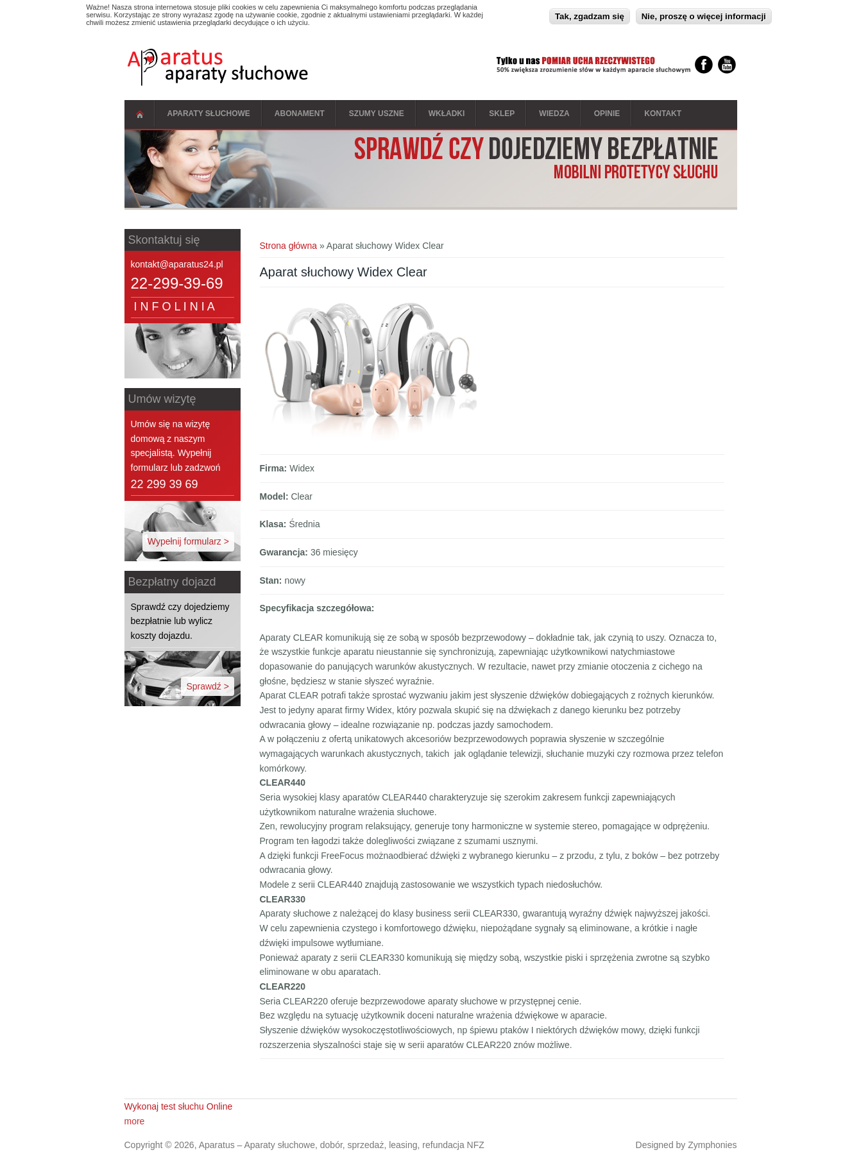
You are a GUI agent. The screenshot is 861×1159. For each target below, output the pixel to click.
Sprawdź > (207, 686)
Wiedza (554, 113)
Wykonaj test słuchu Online (178, 1106)
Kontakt (662, 113)
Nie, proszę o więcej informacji (704, 15)
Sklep (502, 113)
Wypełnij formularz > (188, 541)
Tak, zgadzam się (589, 15)
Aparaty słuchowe (208, 113)
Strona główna (139, 114)
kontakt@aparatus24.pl (177, 264)
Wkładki (447, 113)
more (134, 1121)
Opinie (607, 113)
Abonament (300, 113)
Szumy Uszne (376, 113)
